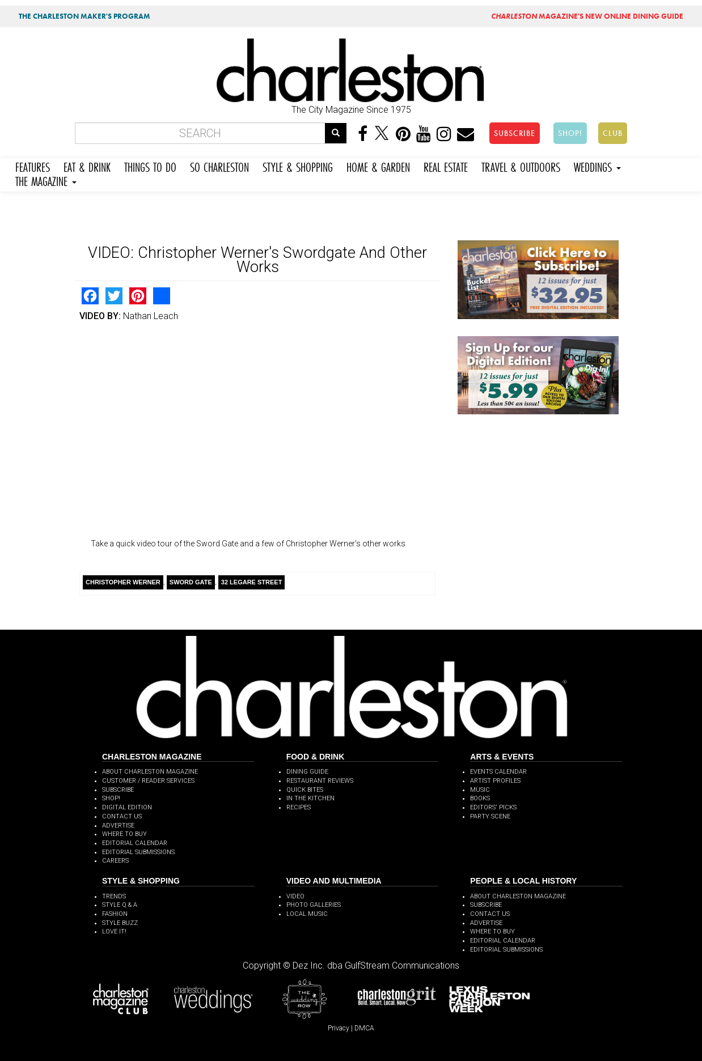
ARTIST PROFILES (495, 780)
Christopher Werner (123, 582)
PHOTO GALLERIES (313, 905)
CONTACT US (122, 816)
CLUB (613, 133)
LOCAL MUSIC (307, 914)
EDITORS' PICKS (493, 807)
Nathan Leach (150, 316)
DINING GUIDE (307, 771)
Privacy (338, 1028)
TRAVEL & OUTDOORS (520, 166)
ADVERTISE (118, 825)
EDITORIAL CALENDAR (134, 843)
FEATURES (32, 166)
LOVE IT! (114, 931)
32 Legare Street (251, 582)
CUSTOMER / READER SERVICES (148, 780)
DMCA (364, 1028)
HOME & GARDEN (378, 166)
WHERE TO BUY (124, 834)
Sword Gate (191, 582)
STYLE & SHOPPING (298, 166)
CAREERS (115, 860)
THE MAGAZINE (46, 180)
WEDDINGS (597, 166)
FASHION (115, 914)
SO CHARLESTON (219, 166)
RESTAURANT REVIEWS (319, 780)
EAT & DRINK (87, 166)
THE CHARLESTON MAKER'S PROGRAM (84, 16)
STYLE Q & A (119, 905)
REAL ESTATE (446, 166)
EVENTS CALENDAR (498, 771)
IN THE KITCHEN (310, 798)
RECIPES (298, 807)
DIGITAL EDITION (127, 807)
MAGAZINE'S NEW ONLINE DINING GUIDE (587, 16)
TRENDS (114, 896)
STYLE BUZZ (120, 923)
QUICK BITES (304, 789)
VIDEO (295, 896)
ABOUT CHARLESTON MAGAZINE (150, 771)
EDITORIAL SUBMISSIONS (138, 852)
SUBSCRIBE (514, 133)
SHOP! (570, 133)
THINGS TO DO (150, 166)
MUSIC (480, 789)
